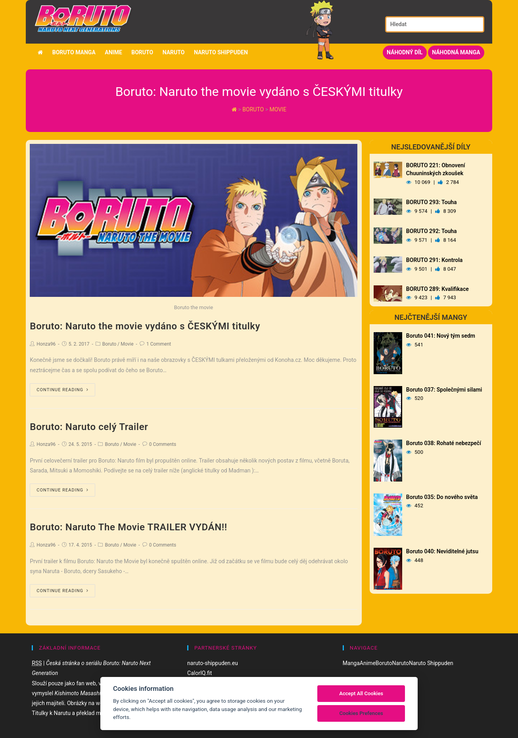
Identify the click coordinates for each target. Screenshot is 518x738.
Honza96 (46, 344)
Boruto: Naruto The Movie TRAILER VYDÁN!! (128, 527)
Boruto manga (74, 52)
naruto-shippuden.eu (212, 663)
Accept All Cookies (361, 693)
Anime (113, 52)
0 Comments (163, 444)
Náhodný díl (405, 52)
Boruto (142, 52)
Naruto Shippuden (221, 52)
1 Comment (158, 344)
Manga (351, 663)
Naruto (174, 52)
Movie (278, 109)
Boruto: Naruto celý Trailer (89, 426)
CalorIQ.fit (199, 673)
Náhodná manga (456, 52)
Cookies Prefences (361, 713)
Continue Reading (62, 389)
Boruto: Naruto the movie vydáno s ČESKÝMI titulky (145, 326)
